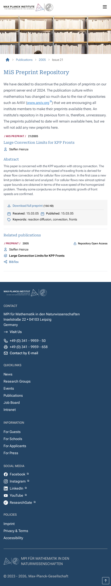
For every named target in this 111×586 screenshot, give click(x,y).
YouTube (17, 495)
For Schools (13, 439)
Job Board (12, 402)
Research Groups (17, 381)
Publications (13, 395)
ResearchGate (21, 502)
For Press (11, 453)
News (8, 374)
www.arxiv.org (38, 103)
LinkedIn (17, 488)
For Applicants (15, 446)
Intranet (10, 410)
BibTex (14, 262)
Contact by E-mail (24, 353)
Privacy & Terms (16, 531)
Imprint (9, 524)
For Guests (12, 432)
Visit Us (16, 332)
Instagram (18, 481)
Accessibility (13, 538)
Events (9, 388)
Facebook (18, 474)
